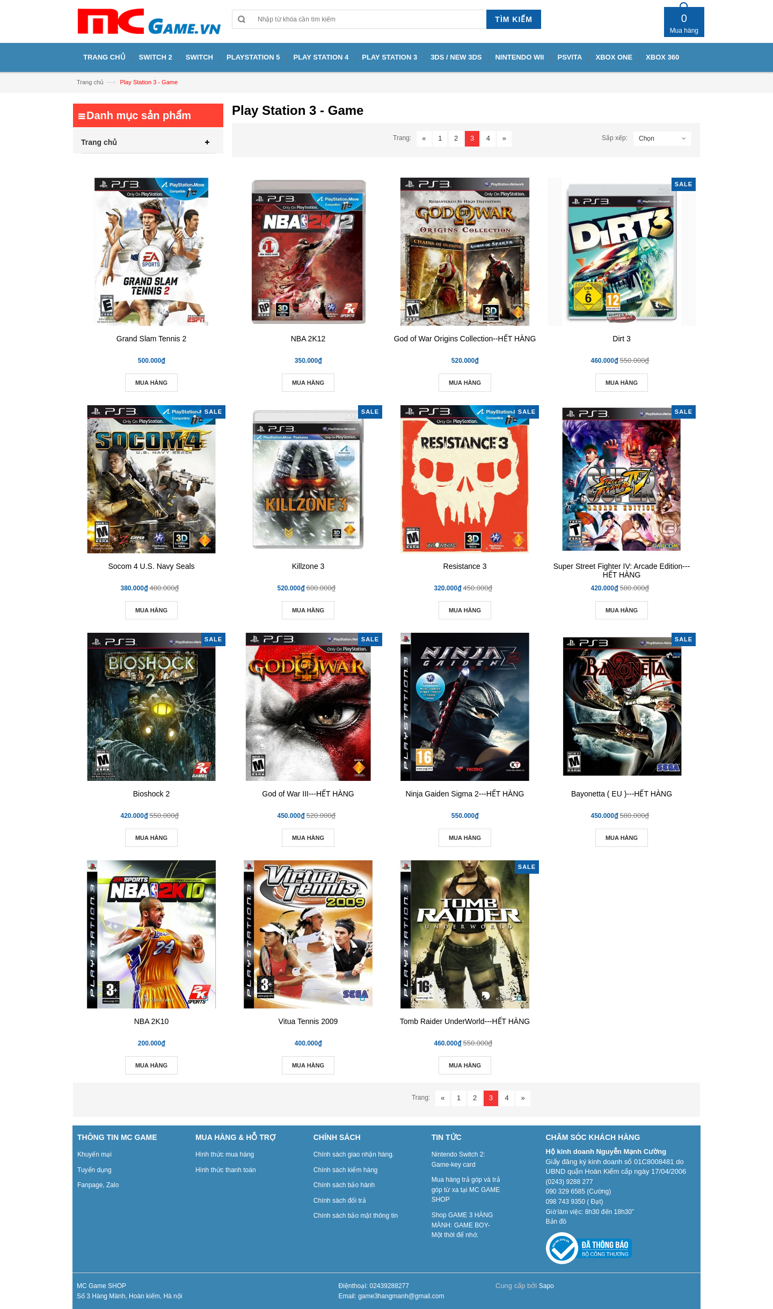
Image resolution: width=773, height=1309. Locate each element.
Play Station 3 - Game (149, 82)
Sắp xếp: (615, 138)
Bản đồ (556, 1221)
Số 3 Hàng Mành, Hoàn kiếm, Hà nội (129, 1296)
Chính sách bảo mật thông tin (355, 1215)
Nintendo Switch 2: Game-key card (458, 1159)
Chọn (646, 138)
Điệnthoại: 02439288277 (374, 1286)
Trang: (402, 138)
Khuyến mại (94, 1154)
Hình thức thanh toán (225, 1170)
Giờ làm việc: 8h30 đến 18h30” (590, 1212)
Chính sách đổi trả (339, 1200)
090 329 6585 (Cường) (578, 1191)
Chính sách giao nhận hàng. (353, 1154)
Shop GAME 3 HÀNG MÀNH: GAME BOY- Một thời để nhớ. (462, 1225)
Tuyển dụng (94, 1170)
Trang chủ (90, 82)
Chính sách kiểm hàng (345, 1170)
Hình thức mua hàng (224, 1154)
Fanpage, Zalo (98, 1185)
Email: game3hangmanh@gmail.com (391, 1296)
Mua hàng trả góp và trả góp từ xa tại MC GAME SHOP (466, 1189)
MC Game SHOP (101, 1286)
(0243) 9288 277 (569, 1182)
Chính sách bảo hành (344, 1185)
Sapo (546, 1286)
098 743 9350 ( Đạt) (574, 1201)
